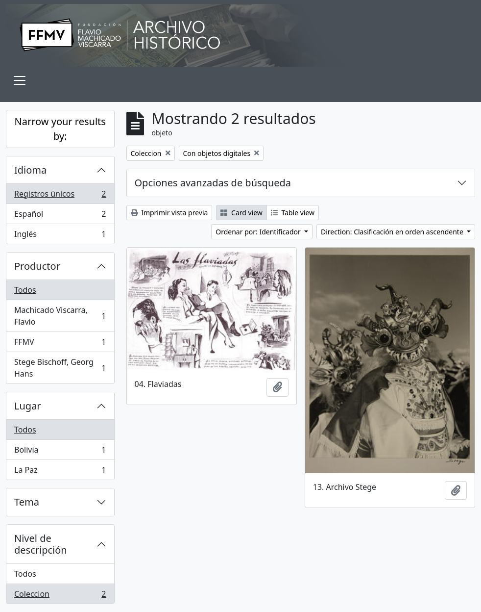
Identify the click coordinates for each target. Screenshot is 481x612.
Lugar (27, 405)
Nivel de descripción (40, 544)
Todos (25, 289)
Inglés (60, 236)
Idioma (30, 170)
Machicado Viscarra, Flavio (60, 316)
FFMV (60, 344)
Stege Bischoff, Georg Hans (60, 368)
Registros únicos (60, 196)
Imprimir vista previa (169, 212)
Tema (26, 502)
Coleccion (60, 596)
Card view (241, 212)
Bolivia (60, 452)
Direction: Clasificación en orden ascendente (393, 231)
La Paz (60, 472)
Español (60, 216)
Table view (292, 212)
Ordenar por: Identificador (259, 231)
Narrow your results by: (60, 129)
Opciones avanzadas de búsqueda (213, 182)
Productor (37, 266)
